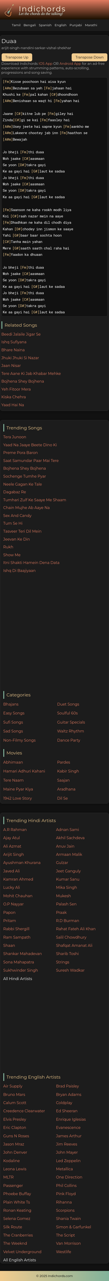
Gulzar (62, 862)
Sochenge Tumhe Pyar (24, 476)
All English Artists (19, 1260)
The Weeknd (15, 1243)
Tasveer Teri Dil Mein (22, 531)
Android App (70, 64)
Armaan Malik (69, 854)
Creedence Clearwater (24, 1111)
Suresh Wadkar (70, 970)
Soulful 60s (67, 713)
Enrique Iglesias (71, 1119)
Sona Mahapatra (18, 962)
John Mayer (67, 1152)
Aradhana (66, 789)
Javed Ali (11, 871)
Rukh (8, 547)
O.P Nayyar (13, 904)
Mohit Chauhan (17, 896)
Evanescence (68, 1127)
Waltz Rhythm (70, 731)
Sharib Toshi (67, 954)
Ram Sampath (17, 937)
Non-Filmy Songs (19, 740)
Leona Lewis (14, 1169)
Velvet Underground (22, 1252)
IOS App (45, 64)
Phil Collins (66, 1185)
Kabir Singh (68, 771)
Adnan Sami (67, 829)
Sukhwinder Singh (20, 970)
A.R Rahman (15, 829)
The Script (65, 1235)
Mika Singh (66, 887)
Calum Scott (14, 1103)
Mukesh (63, 896)
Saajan (63, 780)
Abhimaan (13, 762)
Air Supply (13, 1086)
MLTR (8, 1177)
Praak (61, 912)
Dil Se (62, 798)
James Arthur (69, 1136)
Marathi (91, 25)
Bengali (29, 25)
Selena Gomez (16, 1218)
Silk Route (12, 1227)
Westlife (63, 1252)
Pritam (9, 921)
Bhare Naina (13, 350)
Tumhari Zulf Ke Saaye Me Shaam (34, 500)
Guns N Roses (16, 1136)
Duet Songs (68, 704)
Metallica (64, 1169)
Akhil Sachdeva (70, 838)
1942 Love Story (17, 798)
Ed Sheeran (67, 1111)
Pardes (63, 762)
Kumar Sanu (67, 879)
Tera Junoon (14, 437)
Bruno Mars (14, 1094)
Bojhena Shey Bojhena (24, 468)
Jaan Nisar (11, 365)
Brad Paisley (67, 1086)
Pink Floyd (66, 1194)
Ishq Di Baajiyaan (19, 570)
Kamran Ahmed (18, 879)
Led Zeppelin (68, 1161)
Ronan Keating (17, 1210)
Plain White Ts (16, 1202)
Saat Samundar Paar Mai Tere (31, 460)
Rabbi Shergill (16, 929)
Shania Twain (68, 1218)
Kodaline (11, 1161)
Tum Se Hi (13, 523)
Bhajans (11, 704)
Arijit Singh (13, 854)
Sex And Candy (17, 515)
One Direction (69, 1177)
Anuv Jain (65, 846)
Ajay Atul (11, 838)
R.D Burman (67, 921)
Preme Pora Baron (20, 452)
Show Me (12, 555)
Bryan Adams (68, 1094)
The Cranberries (18, 1235)
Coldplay (64, 1103)
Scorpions (65, 1210)
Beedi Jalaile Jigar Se (21, 334)
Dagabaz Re (14, 492)
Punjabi (76, 25)
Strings (62, 962)
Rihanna (64, 1202)
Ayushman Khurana (22, 862)
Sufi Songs (13, 722)
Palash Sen (66, 904)
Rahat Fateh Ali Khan (76, 929)
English (60, 25)
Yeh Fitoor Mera (16, 389)
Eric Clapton (14, 1127)
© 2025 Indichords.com (54, 1276)
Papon (9, 912)
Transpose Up (16, 57)
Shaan (9, 945)
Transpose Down (89, 57)
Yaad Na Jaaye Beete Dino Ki (30, 445)
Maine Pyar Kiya (18, 789)
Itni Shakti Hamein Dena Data (31, 562)
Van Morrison (68, 1243)
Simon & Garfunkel (73, 1227)
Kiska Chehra (13, 397)
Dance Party (68, 740)
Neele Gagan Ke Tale (22, 484)
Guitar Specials (71, 722)
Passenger (13, 1185)
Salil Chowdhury (71, 937)
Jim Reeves (66, 1144)
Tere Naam (13, 780)
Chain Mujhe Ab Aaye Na (26, 507)
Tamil (16, 25)
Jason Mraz (13, 1144)
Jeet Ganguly (68, 871)
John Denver (15, 1152)
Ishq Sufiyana (14, 342)
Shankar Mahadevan (22, 954)
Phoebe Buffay (17, 1194)
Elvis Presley (14, 1119)
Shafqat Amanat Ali (74, 945)
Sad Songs (13, 731)
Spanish (45, 25)
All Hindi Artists (17, 979)
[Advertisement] (54, 632)
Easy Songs (13, 713)
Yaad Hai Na (12, 405)
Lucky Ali (11, 887)
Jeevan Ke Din (16, 539)
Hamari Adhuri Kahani (24, 771)
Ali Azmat (12, 846)
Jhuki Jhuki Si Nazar (20, 358)
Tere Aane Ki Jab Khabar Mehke (31, 373)
